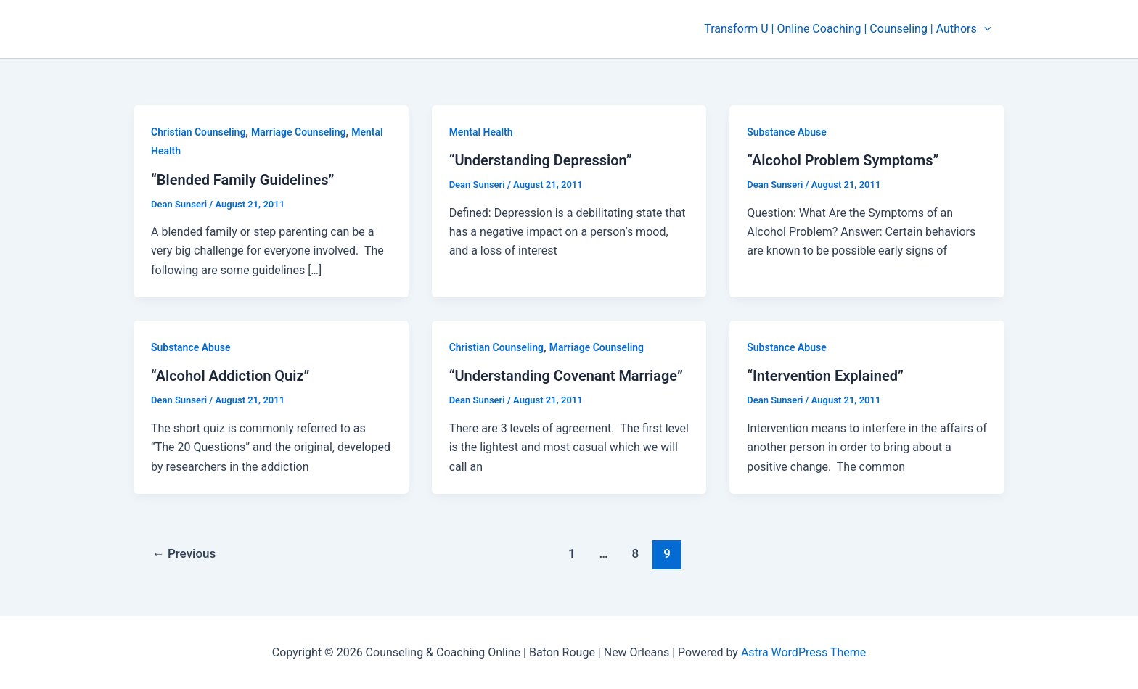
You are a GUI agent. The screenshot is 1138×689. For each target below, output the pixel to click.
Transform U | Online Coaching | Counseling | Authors (849, 29)
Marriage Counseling (298, 132)
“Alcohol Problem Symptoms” (842, 160)
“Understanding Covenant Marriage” (566, 375)
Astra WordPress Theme (803, 652)
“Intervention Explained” (825, 375)
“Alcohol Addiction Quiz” (230, 375)
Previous (184, 553)
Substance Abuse (787, 132)
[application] (985, 29)
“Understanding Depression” (540, 160)
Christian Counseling (198, 132)
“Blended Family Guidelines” (243, 180)
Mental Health (481, 132)
